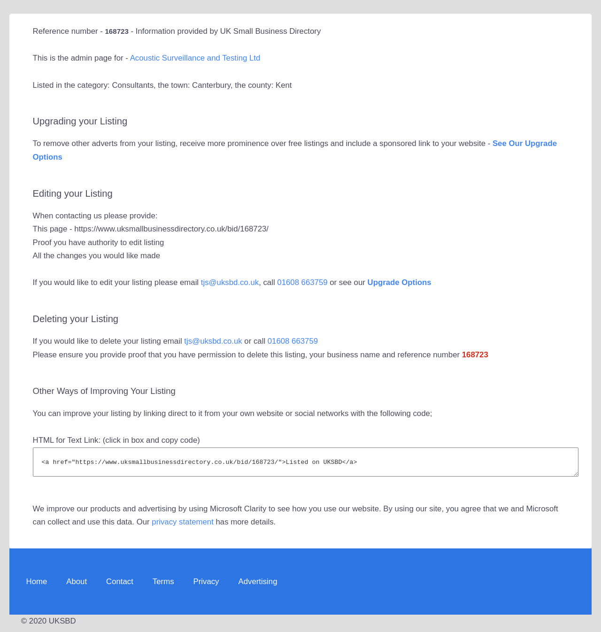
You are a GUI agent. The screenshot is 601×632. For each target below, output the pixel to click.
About (76, 585)
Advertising (257, 585)
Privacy (206, 585)
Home (36, 585)
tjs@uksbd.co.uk (230, 282)
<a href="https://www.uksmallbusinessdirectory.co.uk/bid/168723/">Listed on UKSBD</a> (306, 464)
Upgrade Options (399, 282)
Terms (163, 585)
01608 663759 (302, 282)
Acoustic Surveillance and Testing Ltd (195, 58)
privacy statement (183, 526)
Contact (119, 585)
